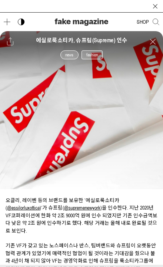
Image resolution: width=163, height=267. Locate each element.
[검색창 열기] (156, 21)
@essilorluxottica (23, 208)
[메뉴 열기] (7, 21)
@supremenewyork (82, 208)
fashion (92, 54)
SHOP (143, 22)
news (69, 54)
